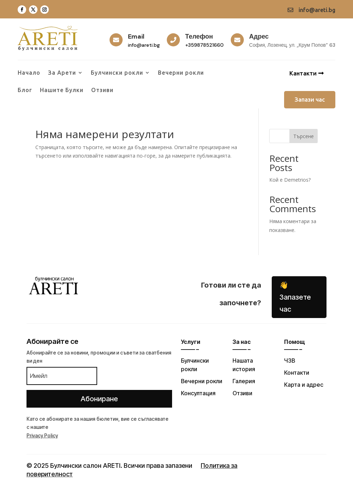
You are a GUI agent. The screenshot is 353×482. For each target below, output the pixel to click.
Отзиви (102, 90)
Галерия (244, 381)
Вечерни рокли (181, 73)
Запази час (310, 99)
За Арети (62, 73)
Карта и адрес (303, 384)
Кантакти (303, 73)
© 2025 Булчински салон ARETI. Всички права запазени (109, 465)
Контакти (296, 372)
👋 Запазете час (295, 297)
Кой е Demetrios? (290, 179)
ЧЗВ (289, 360)
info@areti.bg (144, 45)
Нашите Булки (61, 90)
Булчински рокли (117, 73)
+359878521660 (204, 45)
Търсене (303, 136)
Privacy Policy (42, 435)
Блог (25, 90)
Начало (29, 73)
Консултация (198, 393)
